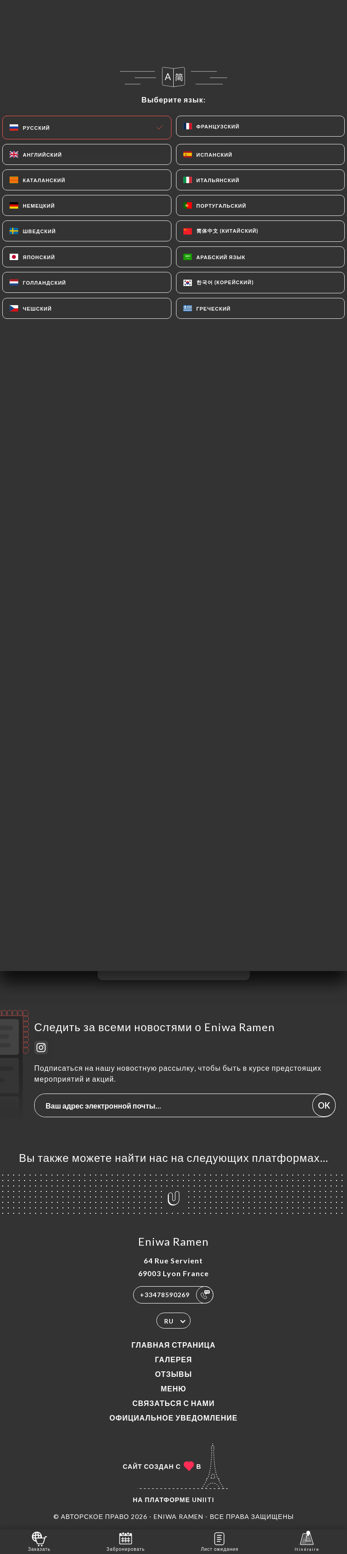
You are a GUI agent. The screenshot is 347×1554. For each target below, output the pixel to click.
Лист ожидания (219, 1541)
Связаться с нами (173, 1403)
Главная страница (173, 1344)
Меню (173, 1388)
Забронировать (126, 1541)
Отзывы (173, 1374)
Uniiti (203, 1499)
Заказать (39, 1541)
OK (324, 1105)
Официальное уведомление (173, 1417)
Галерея (173, 1359)
